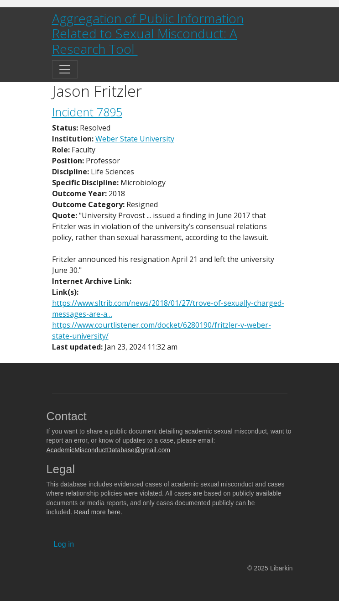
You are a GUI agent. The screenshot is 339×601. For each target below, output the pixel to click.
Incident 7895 (87, 112)
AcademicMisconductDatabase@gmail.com (109, 450)
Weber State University (134, 139)
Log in (64, 544)
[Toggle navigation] (65, 69)
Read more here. (98, 512)
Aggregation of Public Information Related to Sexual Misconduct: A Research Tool (148, 33)
